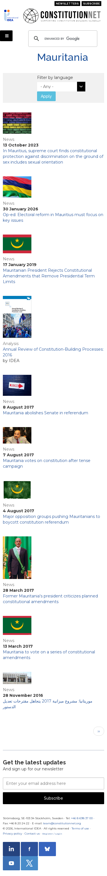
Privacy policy (12, 833)
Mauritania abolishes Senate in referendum (45, 412)
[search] (62, 38)
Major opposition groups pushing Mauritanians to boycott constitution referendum (51, 519)
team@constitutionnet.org (62, 823)
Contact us (32, 833)
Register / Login (52, 833)
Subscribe (91, 3)
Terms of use (80, 828)
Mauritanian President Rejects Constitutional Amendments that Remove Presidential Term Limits (49, 276)
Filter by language (55, 77)
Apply (46, 96)
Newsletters (67, 3)
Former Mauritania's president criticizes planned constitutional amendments (50, 598)
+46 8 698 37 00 (82, 818)
